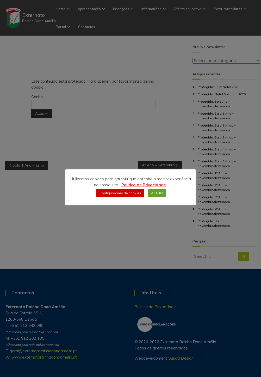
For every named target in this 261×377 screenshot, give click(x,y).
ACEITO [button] (157, 193)
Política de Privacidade (143, 184)
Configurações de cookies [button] (120, 193)
